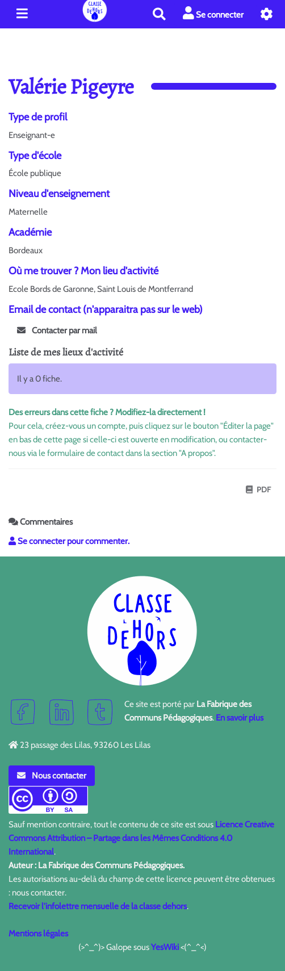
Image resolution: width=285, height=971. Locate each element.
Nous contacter (51, 776)
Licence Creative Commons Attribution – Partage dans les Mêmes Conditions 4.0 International (141, 838)
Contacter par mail (57, 330)
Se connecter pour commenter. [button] (69, 541)
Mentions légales (38, 933)
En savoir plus (239, 718)
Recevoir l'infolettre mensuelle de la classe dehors (98, 906)
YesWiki (165, 947)
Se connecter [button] (213, 13)
